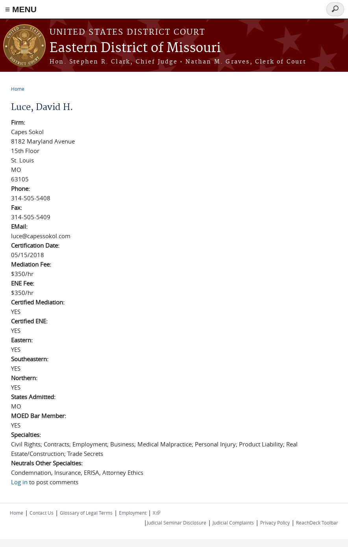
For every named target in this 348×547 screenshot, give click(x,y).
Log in (19, 482)
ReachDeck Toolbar (317, 522)
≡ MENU (21, 9)
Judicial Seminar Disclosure (176, 522)
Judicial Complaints (233, 522)
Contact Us (42, 513)
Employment (132, 513)
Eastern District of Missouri (135, 48)
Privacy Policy (275, 522)
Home (17, 89)
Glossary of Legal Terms (86, 513)
